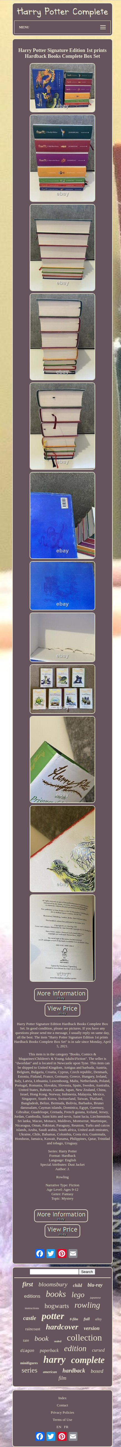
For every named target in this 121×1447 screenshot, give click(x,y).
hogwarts (57, 1305)
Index (62, 1398)
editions (32, 1296)
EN (58, 1427)
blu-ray (95, 1285)
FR (66, 1427)
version (92, 1328)
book (41, 1338)
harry (54, 1359)
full (87, 1319)
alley (98, 1319)
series (29, 1370)
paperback (49, 1350)
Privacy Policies (62, 1412)
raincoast (32, 1329)
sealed (57, 1341)
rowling (87, 1304)
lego (78, 1295)
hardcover (62, 1326)
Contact (62, 1405)
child (77, 1285)
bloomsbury (53, 1284)
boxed (97, 1371)
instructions (32, 1308)
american (50, 1372)
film (62, 1378)
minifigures (29, 1363)
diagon (27, 1351)
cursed (98, 1350)
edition (75, 1348)
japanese (95, 1297)
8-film (74, 1319)
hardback (73, 1370)
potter (53, 1316)
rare (26, 1340)
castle (29, 1318)
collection (84, 1337)
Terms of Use (62, 1420)
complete (88, 1360)
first (27, 1284)
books (56, 1294)
